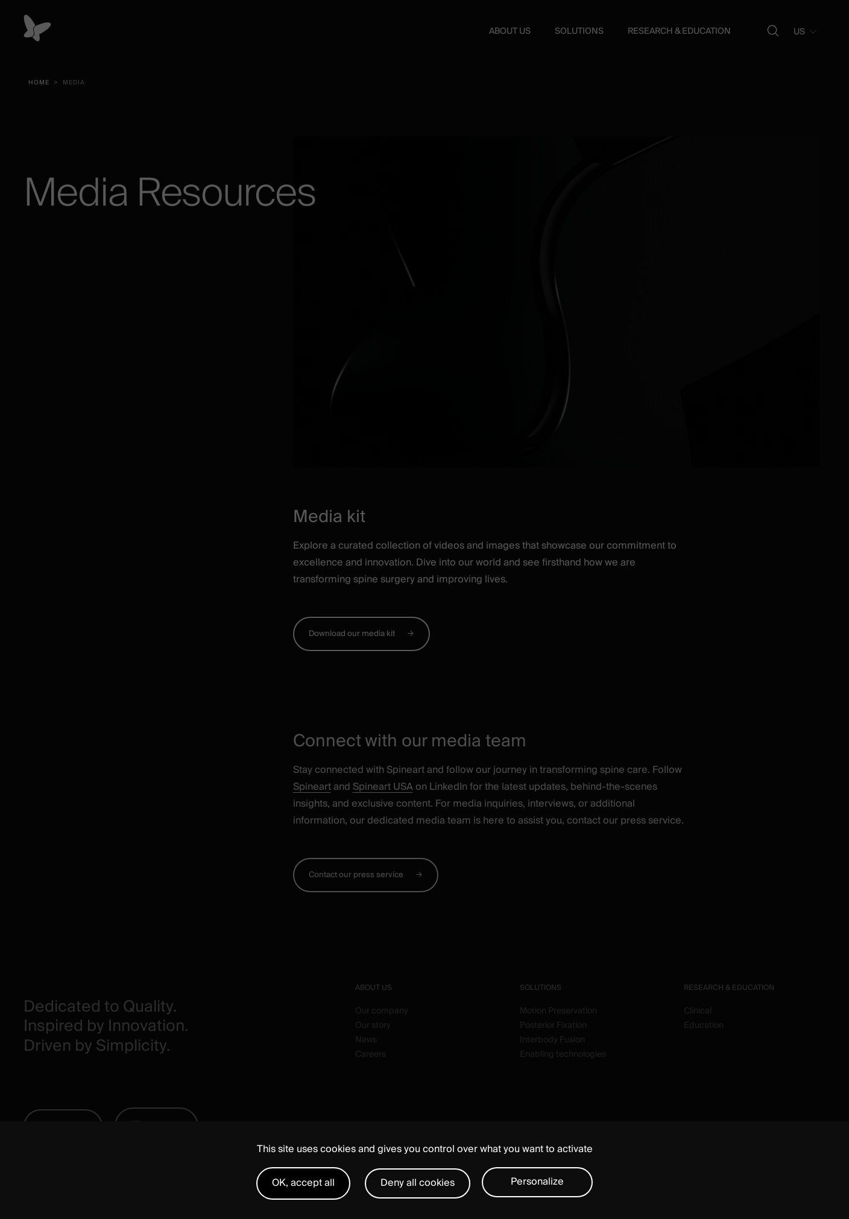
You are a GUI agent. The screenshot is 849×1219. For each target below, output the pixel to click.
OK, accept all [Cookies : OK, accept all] (303, 1182)
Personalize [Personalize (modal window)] (537, 1181)
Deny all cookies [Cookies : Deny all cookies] (417, 1182)
